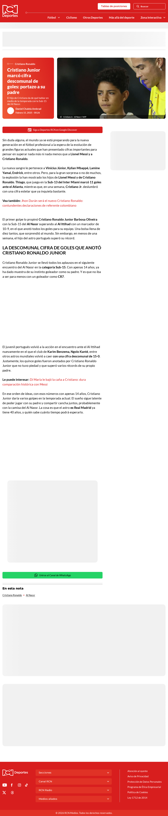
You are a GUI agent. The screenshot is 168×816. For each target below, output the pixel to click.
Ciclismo (71, 17)
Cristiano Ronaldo (12, 595)
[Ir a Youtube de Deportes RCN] (4, 785)
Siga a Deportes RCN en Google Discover (52, 129)
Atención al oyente (137, 771)
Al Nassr (30, 595)
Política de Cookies (137, 792)
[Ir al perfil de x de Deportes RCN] (4, 793)
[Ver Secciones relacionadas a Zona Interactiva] (164, 17)
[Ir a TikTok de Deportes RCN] (26, 785)
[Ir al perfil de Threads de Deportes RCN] (12, 793)
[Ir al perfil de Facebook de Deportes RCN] (11, 785)
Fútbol (52, 17)
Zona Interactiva (151, 17)
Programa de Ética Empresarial (144, 786)
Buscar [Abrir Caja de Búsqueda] (142, 6)
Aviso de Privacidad (137, 776)
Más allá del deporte (121, 17)
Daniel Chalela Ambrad (28, 108)
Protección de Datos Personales (144, 781)
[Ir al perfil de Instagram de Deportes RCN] (19, 785)
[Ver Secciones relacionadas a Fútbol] (58, 17)
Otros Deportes (93, 17)
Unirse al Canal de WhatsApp (52, 575)
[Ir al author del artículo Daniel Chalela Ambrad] (10, 110)
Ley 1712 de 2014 (137, 797)
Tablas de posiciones (114, 6)
